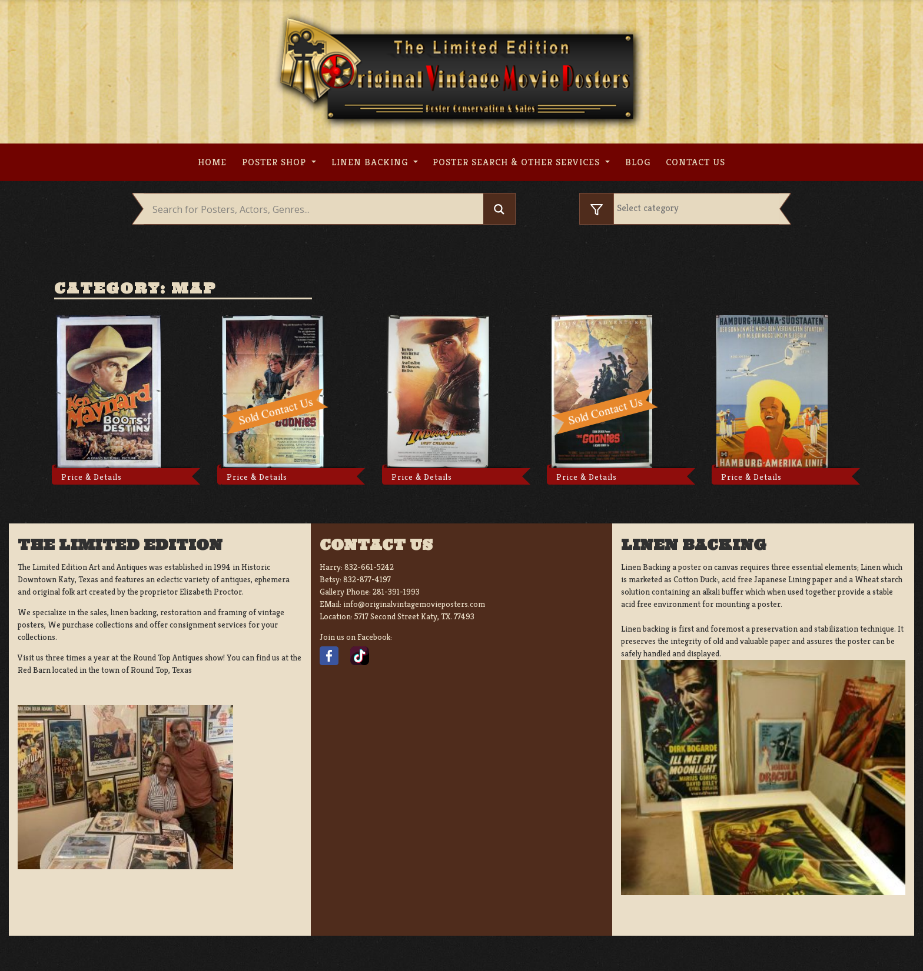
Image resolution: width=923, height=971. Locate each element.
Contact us (695, 162)
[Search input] (316, 209)
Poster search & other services (518, 162)
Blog (637, 162)
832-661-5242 (369, 567)
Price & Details (91, 477)
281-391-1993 (396, 591)
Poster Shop (275, 162)
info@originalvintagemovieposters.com (414, 604)
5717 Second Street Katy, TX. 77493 (414, 616)
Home (212, 162)
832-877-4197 (367, 579)
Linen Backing (371, 162)
